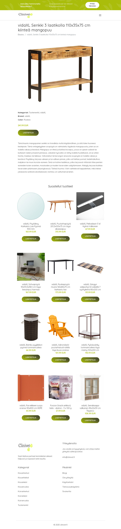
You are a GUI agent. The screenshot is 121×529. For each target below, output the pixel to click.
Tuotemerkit (34, 112)
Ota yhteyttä (67, 477)
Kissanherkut (23, 473)
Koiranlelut (22, 496)
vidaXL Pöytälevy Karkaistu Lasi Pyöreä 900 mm (31, 226)
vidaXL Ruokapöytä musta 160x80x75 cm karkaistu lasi (60, 287)
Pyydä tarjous (92, 5)
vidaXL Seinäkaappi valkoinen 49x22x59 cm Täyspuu (90, 408)
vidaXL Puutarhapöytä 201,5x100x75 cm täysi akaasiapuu (60, 226)
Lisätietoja (28, 133)
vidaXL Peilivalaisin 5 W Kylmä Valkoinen (90, 225)
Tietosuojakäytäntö (70, 487)
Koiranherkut (23, 491)
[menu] (100, 15)
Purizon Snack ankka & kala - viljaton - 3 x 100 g (60, 406)
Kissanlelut (22, 482)
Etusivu (21, 34)
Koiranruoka (23, 500)
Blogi (64, 473)
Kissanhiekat (23, 477)
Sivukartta (66, 491)
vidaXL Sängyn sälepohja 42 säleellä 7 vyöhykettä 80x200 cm (90, 287)
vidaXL (43, 112)
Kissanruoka (23, 487)
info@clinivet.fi (68, 457)
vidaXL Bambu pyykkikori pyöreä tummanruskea (31, 346)
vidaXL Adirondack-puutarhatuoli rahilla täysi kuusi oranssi (60, 347)
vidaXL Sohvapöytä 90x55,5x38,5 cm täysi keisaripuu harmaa (31, 287)
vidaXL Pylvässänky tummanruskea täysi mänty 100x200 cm (90, 347)
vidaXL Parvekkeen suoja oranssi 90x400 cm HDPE (31, 406)
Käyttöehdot (67, 482)
